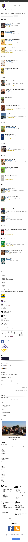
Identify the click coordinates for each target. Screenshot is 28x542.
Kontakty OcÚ (4, 278)
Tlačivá (17, 491)
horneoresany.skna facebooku (7, 340)
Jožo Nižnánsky (7, 69)
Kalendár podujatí (5, 289)
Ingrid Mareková (9, 91)
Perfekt (19, 33)
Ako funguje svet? (10, 208)
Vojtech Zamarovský (8, 32)
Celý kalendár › (11, 338)
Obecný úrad (18, 489)
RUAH (20, 25)
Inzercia (4, 395)
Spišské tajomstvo (11, 68)
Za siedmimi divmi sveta (11, 31)
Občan (11, 6)
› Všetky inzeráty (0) (4, 397)
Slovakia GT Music (22, 92)
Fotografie (4, 453)
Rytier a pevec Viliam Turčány (13, 23)
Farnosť (17, 497)
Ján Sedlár (7, 197)
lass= (16, 178)
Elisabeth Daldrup (8, 160)
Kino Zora (3, 414)
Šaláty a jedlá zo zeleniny (11, 175)
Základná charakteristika (7, 489)
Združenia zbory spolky (7, 491)
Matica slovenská (22, 108)
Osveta (16, 169)
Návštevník (17, 6)
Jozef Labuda (8, 106)
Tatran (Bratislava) (22, 70)
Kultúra (3, 471)
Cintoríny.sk (4, 415)
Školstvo (17, 496)
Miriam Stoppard (9, 61)
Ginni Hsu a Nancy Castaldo (11, 127)
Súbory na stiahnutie (5, 458)
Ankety (3, 455)
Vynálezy (8, 147)
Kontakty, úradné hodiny (20, 493)
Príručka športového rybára (11, 196)
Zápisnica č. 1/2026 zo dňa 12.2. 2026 (9, 389)
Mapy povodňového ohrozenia (7, 411)
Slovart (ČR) (22, 149)
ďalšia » (18, 267)
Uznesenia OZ (20, 378)
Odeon (19, 136)
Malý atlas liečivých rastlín (11, 167)
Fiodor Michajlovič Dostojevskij (10, 135)
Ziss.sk (3, 409)
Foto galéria (5, 495)
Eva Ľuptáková (9, 115)
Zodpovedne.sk (4, 406)
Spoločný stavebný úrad (6, 412)
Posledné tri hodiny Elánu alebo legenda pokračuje (15, 89)
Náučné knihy (15, 25)
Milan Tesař (8, 82)
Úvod (3, 274)
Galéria (3, 285)
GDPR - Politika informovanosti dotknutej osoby (21, 514)
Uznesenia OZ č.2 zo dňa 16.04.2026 (8, 377)
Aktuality (3, 275)
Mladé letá (21, 260)
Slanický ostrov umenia (12, 114)
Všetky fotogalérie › (14, 439)
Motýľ (19, 100)
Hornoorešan (5, 497)
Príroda (20, 198)
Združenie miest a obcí (6, 405)
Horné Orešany (6, 1)
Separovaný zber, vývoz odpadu (21, 495)
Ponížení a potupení (9, 134)
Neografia (21, 62)
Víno (3, 508)
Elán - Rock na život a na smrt (13, 81)
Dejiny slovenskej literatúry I (12, 47)
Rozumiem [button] (16, 538)
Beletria (7, 128)
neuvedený (8, 243)
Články (3, 450)
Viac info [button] (7, 535)
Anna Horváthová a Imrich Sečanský (11, 176)
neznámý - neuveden (10, 148)
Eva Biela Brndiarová (8, 98)
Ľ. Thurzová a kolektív (9, 168)
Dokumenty (4, 281)
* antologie (8, 210)
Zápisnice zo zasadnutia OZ (18, 375)
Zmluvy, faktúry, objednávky (21, 492)
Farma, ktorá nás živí (11, 126)
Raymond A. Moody (8, 231)
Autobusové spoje (6, 512)
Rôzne (23, 387)
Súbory (3, 372)
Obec (7, 6)
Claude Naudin (8, 259)
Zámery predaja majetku (19, 383)
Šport (3, 469)
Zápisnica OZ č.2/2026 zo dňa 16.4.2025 (9, 374)
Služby (3, 286)
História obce (4, 282)
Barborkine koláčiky (10, 159)
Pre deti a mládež (9, 219)
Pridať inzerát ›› (14, 399)
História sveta (9, 258)
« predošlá (10, 267)
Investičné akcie (5, 288)
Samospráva (4, 461)
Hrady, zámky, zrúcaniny (7, 507)
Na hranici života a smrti (11, 229)
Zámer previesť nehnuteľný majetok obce (9, 380)
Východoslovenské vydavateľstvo (21, 161)
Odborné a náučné (8, 25)
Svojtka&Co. (17, 128)
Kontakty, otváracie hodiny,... (7, 279)
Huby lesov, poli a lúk (10, 188)
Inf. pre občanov (5, 463)
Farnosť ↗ (4, 283)
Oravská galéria (23, 116)
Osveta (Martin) (21, 190)
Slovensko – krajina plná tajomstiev (13, 250)
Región (3, 477)
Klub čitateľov (21, 244)
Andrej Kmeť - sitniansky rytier (13, 105)
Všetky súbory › (14, 392)
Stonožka (20, 219)
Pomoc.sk (3, 408)
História (3, 474)
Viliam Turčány (8, 24)
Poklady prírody (9, 217)
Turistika (4, 505)
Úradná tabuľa (5, 276)
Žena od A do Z (9, 60)
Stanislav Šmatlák (8, 49)
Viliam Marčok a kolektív (9, 40)
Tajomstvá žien (8, 97)
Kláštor (17, 498)
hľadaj (16, 15)
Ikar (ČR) (15, 233)
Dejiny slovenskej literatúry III (12, 39)
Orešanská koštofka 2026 (6, 384)
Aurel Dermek (7, 189)
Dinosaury (8, 242)
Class (20, 252)
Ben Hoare (8, 218)
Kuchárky (7, 161)
